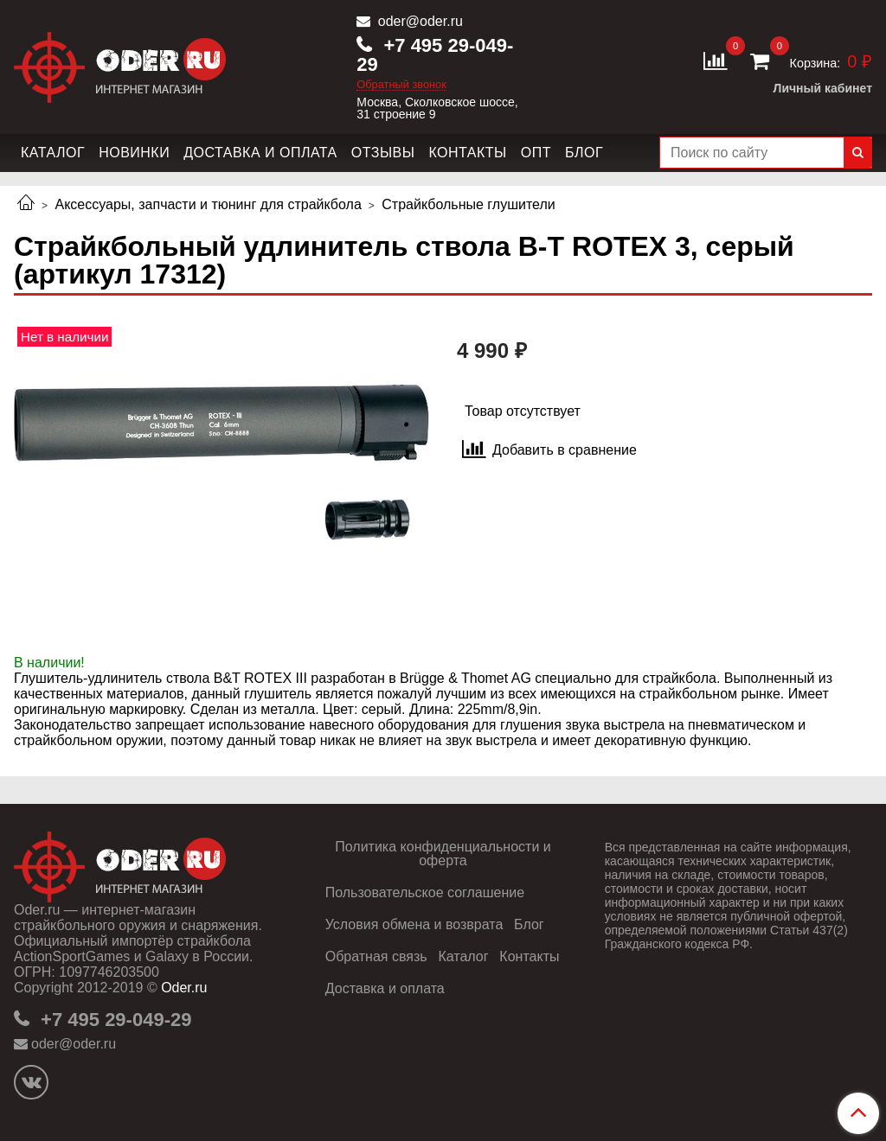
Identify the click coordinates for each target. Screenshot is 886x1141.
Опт (536, 152)
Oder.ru (184, 987)
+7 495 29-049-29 (434, 55)
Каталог (53, 152)
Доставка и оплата (260, 152)
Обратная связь (376, 956)
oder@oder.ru (418, 21)
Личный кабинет (823, 88)
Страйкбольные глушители (468, 204)
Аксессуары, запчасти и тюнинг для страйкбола (208, 204)
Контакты (467, 152)
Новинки (134, 152)
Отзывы (383, 152)
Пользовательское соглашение (424, 892)
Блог (584, 152)
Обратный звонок (401, 85)
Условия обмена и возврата (414, 924)
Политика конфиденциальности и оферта (442, 853)
